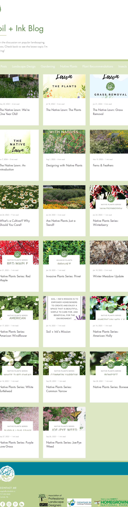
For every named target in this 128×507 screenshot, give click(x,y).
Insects (122, 66)
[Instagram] (8, 504)
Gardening (48, 66)
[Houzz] (21, 504)
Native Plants (68, 66)
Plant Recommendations (97, 66)
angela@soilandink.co (7, 491)
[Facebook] (2, 504)
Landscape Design (24, 66)
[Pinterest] (15, 504)
